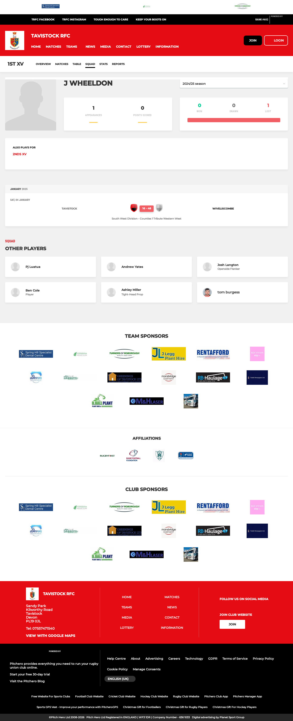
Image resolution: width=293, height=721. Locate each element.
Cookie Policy (117, 669)
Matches (61, 64)
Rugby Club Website (186, 696)
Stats (103, 64)
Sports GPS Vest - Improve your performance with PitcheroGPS (77, 707)
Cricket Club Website (122, 696)
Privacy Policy (263, 659)
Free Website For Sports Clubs (50, 696)
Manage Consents (146, 669)
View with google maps (50, 635)
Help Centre (116, 659)
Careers (174, 659)
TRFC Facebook (42, 19)
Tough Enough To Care (111, 19)
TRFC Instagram (74, 19)
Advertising (154, 659)
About (135, 659)
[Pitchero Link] (279, 21)
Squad (90, 64)
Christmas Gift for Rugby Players (186, 707)
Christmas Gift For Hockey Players (234, 707)
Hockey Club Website (154, 696)
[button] (36, 47)
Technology (194, 659)
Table (77, 64)
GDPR (212, 659)
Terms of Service (235, 659)
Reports (118, 64)
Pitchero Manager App (247, 696)
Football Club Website (89, 696)
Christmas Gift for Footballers (142, 707)
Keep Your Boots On (151, 19)
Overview (43, 64)
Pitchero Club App (216, 696)
